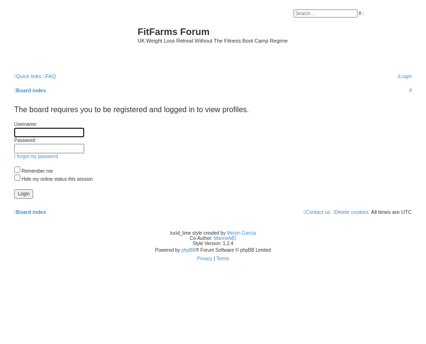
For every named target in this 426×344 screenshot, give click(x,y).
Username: (25, 124)
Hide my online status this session (53, 179)
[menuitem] (49, 76)
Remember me (33, 171)
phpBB (189, 250)
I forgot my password (36, 156)
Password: (25, 140)
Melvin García (241, 233)
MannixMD (225, 238)
